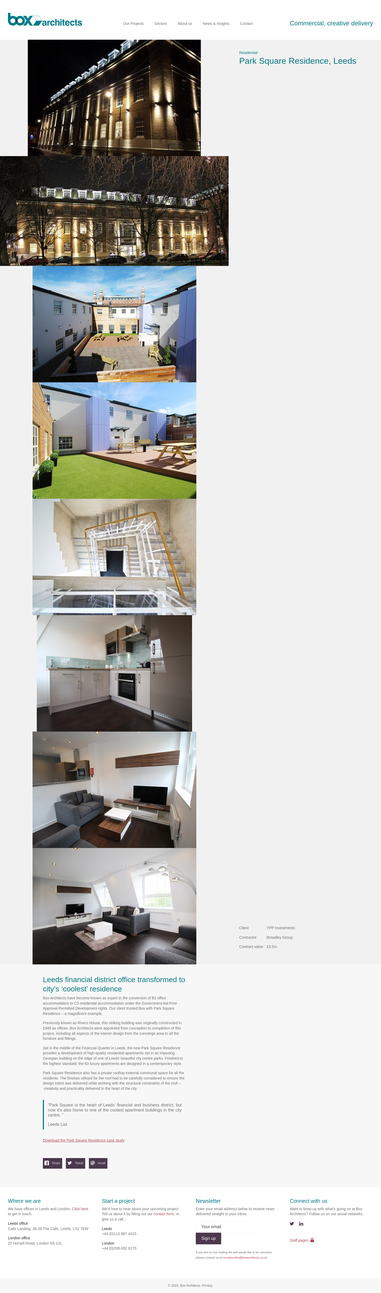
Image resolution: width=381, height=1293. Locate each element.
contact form (163, 1214)
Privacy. (207, 1285)
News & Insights (216, 23)
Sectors (161, 23)
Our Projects (133, 23)
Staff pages (302, 1240)
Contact (246, 23)
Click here (80, 1209)
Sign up (208, 1238)
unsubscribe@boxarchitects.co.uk (245, 1257)
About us (185, 23)
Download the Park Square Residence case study (83, 1140)
